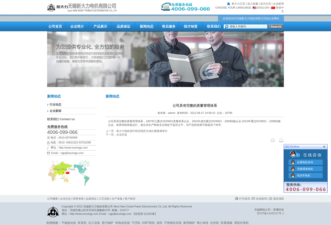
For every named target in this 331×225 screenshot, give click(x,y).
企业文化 (65, 198)
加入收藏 (252, 3)
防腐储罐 (226, 223)
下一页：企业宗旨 (116, 134)
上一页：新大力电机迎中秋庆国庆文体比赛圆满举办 (136, 130)
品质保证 (91, 198)
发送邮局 (261, 198)
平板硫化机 (69, 223)
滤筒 (159, 223)
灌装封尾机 (241, 223)
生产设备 (117, 198)
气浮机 (136, 223)
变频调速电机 (305, 168)
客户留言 (130, 198)
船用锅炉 (189, 223)
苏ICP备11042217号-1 (270, 213)
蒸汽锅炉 (108, 223)
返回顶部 (278, 198)
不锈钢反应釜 (173, 223)
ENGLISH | (261, 7)
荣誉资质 (78, 198)
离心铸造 (202, 223)
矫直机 (82, 223)
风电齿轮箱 (122, 223)
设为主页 (265, 3)
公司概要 (52, 198)
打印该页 (244, 198)
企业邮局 (278, 3)
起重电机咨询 (305, 162)
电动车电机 (303, 175)
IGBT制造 (148, 223)
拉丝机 (214, 223)
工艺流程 (104, 198)
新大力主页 (238, 3)
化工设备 (94, 223)
